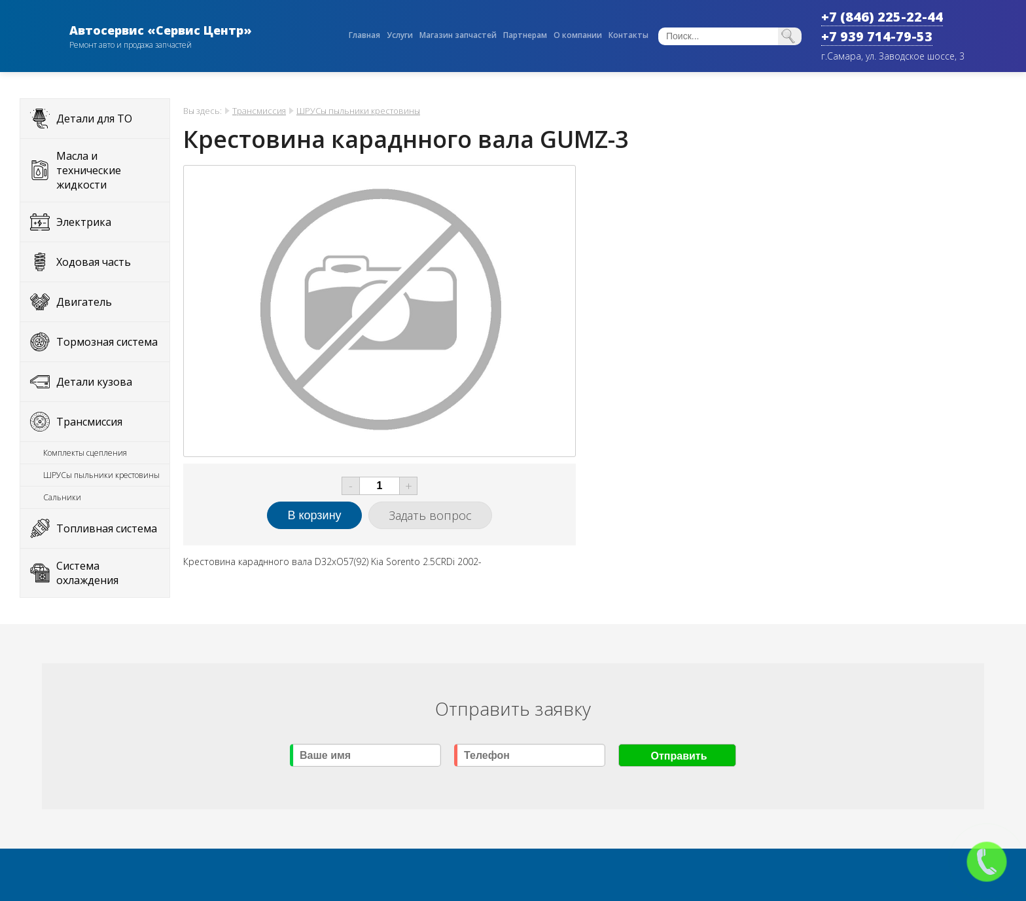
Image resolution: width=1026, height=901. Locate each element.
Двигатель (84, 302)
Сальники (62, 497)
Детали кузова (94, 382)
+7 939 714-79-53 (876, 36)
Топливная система (106, 528)
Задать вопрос (430, 515)
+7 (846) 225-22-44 (882, 17)
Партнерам (525, 35)
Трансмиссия (89, 421)
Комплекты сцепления (85, 452)
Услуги (400, 35)
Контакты (628, 35)
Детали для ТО (94, 118)
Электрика (83, 222)
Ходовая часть (93, 262)
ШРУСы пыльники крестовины (101, 475)
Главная (364, 35)
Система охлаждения (87, 573)
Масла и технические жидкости (88, 170)
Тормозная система (107, 342)
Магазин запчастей (458, 35)
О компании (578, 35)
